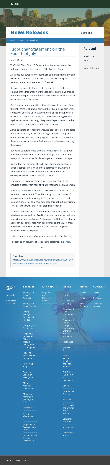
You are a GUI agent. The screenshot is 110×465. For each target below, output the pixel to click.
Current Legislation (67, 293)
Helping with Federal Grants (29, 304)
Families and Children (68, 392)
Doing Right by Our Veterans (29, 326)
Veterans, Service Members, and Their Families (67, 361)
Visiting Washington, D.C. (28, 416)
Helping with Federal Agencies (28, 295)
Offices (96, 292)
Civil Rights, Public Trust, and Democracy (68, 376)
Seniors (66, 385)
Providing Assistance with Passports (30, 355)
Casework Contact (97, 305)
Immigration (68, 427)
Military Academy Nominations (28, 386)
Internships (28, 407)
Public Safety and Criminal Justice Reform (68, 409)
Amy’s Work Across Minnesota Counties (47, 296)
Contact (99, 286)
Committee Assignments (12, 302)
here (68, 241)
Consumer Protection (67, 420)
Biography (10, 295)
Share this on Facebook (95, 33)
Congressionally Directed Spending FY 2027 (30, 439)
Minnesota (49, 286)
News (21, 40)
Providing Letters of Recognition (28, 375)
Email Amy (97, 298)
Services (28, 286)
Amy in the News (88, 58)
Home (12, 40)
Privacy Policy (20, 460)
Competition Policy (68, 434)
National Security (66, 348)
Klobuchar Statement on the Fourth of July (37, 51)
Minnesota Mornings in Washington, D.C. (28, 398)
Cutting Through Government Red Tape (28, 315)
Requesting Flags (28, 365)
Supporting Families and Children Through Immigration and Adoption (29, 340)
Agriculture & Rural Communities (68, 312)
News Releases (29, 32)
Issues (67, 286)
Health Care (68, 342)
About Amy (10, 288)
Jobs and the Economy (68, 302)
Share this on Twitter (98, 33)
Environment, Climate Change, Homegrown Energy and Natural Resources (68, 328)
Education (67, 399)
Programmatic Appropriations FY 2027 (29, 427)
